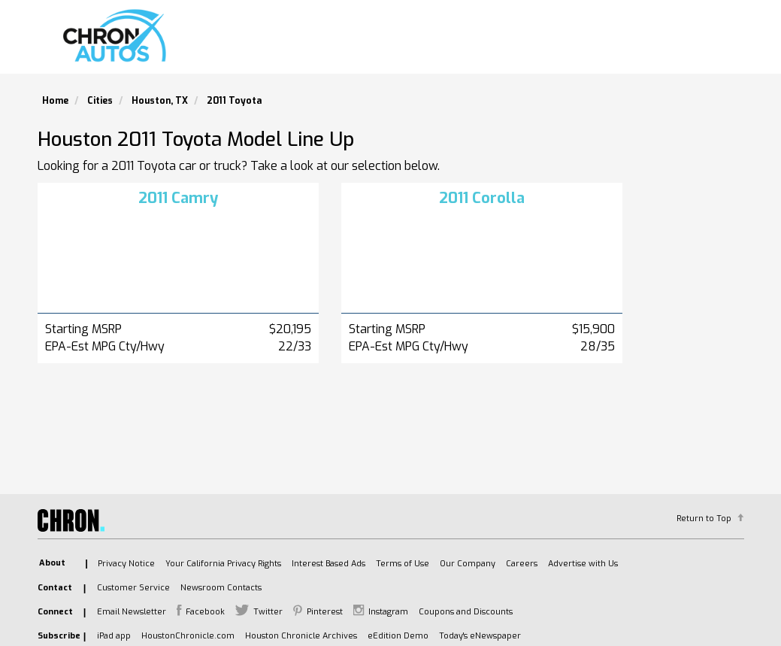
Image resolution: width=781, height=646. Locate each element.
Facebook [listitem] (205, 611)
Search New (371, 42)
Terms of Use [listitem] (402, 563)
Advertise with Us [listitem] (583, 563)
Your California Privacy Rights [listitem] (223, 563)
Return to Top (704, 518)
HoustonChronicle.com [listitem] (188, 635)
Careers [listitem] (521, 563)
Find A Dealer (579, 42)
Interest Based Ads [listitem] (328, 563)
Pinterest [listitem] (325, 611)
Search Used (472, 42)
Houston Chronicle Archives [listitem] (301, 635)
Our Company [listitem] (467, 563)
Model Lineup (689, 42)
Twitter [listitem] (268, 611)
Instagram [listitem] (388, 611)
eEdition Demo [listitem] (398, 635)
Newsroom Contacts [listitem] (221, 587)
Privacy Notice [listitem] (126, 563)
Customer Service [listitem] (133, 587)
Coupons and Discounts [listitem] (466, 611)
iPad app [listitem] (114, 635)
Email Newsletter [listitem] (131, 611)
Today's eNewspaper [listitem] (480, 635)
